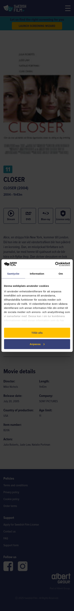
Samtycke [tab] (13, 273)
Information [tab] (37, 273)
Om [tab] (61, 273)
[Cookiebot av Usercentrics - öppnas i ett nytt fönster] (55, 264)
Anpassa (37, 343)
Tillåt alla (37, 332)
